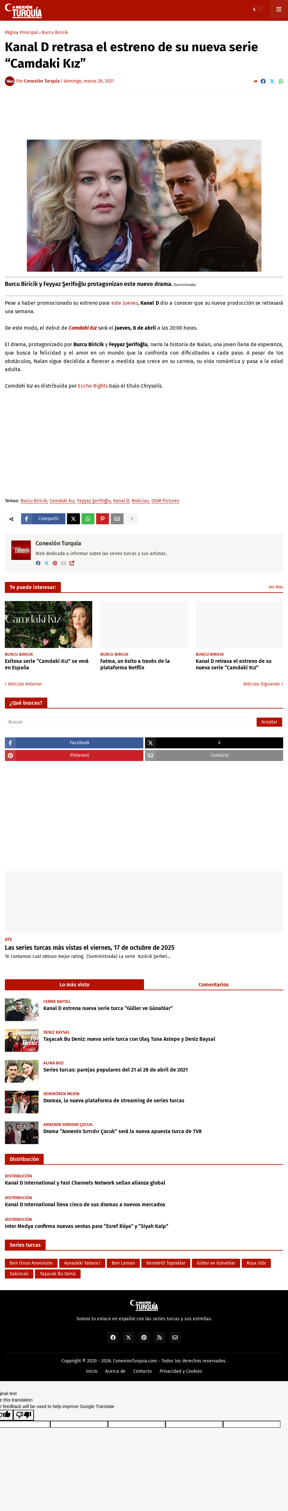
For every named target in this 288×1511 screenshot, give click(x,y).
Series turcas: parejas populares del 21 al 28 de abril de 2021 (115, 1070)
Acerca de (115, 1371)
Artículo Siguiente (261, 684)
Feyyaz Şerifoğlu (94, 501)
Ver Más (276, 587)
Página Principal (21, 32)
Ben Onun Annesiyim (31, 1263)
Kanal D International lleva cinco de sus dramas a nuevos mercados (85, 1204)
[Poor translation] (23, 1415)
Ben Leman (123, 1263)
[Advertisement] (144, 116)
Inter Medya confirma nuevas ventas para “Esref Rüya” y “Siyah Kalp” (86, 1226)
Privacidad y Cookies (181, 1371)
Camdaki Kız (83, 328)
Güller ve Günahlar (216, 1263)
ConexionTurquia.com (135, 1361)
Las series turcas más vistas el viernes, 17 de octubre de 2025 (89, 947)
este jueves (124, 303)
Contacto (142, 1371)
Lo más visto (74, 985)
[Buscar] (144, 722)
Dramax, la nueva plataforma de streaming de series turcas (113, 1100)
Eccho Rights (93, 386)
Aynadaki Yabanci (82, 1263)
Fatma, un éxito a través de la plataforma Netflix (135, 664)
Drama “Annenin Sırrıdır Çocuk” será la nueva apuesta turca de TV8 (122, 1131)
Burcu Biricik (55, 32)
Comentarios (214, 985)
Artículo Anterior (25, 684)
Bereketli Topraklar (165, 1263)
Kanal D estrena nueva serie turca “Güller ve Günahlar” (108, 1008)
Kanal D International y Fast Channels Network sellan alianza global (85, 1183)
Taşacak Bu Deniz (58, 1274)
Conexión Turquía (58, 543)
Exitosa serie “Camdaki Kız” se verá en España (47, 664)
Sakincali (19, 1274)
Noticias (140, 501)
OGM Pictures (165, 501)
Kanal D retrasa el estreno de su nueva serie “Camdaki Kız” (233, 664)
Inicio (91, 1371)
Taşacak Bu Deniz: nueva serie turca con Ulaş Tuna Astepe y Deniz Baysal (129, 1039)
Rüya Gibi (256, 1263)
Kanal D (121, 501)
